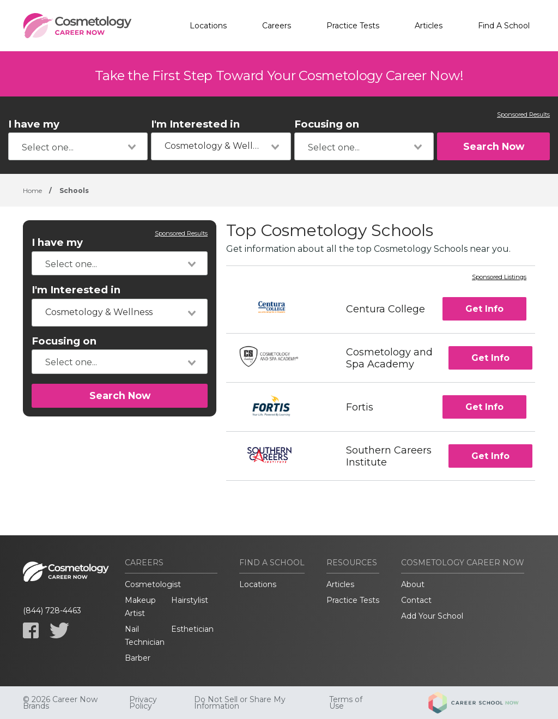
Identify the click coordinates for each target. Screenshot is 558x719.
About (412, 584)
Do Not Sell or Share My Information (240, 702)
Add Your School (432, 616)
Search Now (493, 146)
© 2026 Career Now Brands (60, 702)
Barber (137, 658)
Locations (208, 26)
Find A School (504, 26)
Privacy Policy (143, 702)
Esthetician (192, 629)
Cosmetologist (153, 584)
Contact (416, 600)
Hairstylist (189, 600)
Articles (428, 26)
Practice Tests (352, 26)
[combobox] (78, 146)
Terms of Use (345, 702)
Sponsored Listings (499, 277)
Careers (276, 26)
